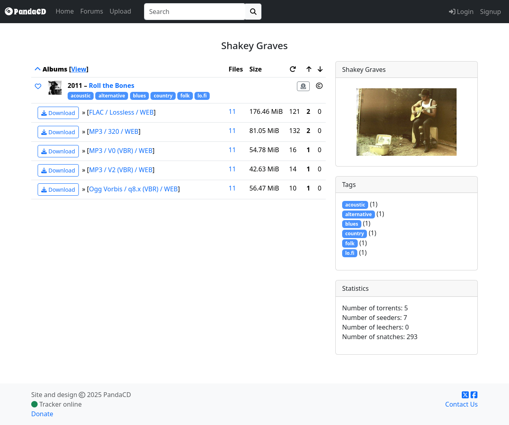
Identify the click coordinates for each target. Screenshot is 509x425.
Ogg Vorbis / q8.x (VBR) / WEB (133, 189)
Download (58, 113)
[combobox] (195, 11)
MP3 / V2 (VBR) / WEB (121, 169)
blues (139, 95)
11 (232, 111)
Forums (91, 11)
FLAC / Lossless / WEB (121, 112)
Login (461, 11)
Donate (42, 413)
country (163, 95)
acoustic (81, 95)
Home (65, 11)
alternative (111, 95)
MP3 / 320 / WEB (114, 131)
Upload (120, 11)
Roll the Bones (111, 85)
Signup (490, 11)
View (78, 69)
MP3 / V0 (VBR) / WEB (121, 150)
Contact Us (461, 404)
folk (185, 95)
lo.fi (202, 95)
